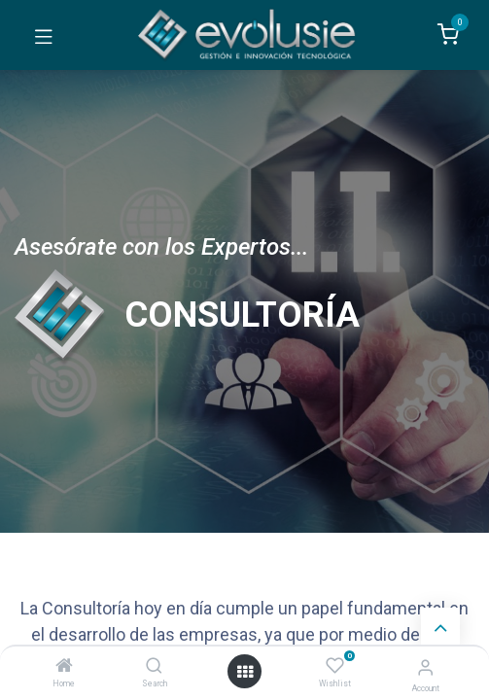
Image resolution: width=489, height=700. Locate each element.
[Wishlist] (335, 666)
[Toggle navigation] (43, 35)
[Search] (154, 667)
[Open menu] (245, 671)
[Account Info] (425, 667)
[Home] (64, 667)
